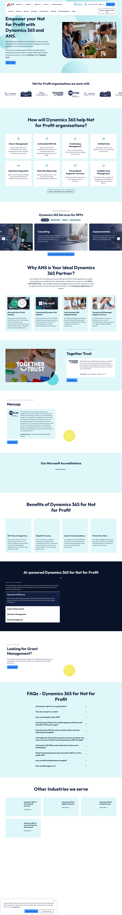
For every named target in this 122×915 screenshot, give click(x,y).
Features (18, 11)
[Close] (54, 913)
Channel (29, 4)
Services (26, 11)
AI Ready (53, 11)
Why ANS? (34, 11)
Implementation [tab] (55, 220)
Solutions (20, 4)
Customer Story (43, 11)
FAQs (73, 11)
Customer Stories (57, 4)
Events (47, 4)
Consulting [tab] (45, 220)
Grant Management (64, 11)
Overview (11, 11)
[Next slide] (118, 238)
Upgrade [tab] (65, 220)
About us (38, 4)
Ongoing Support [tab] (75, 220)
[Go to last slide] (3, 238)
